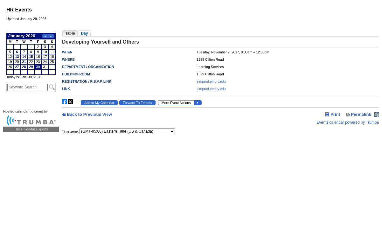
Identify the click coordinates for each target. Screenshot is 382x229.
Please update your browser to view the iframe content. (31, 54)
